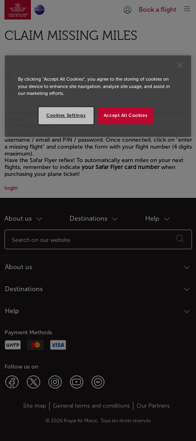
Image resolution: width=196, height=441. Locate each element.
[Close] (180, 66)
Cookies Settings (65, 115)
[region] (98, 96)
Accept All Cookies (125, 115)
